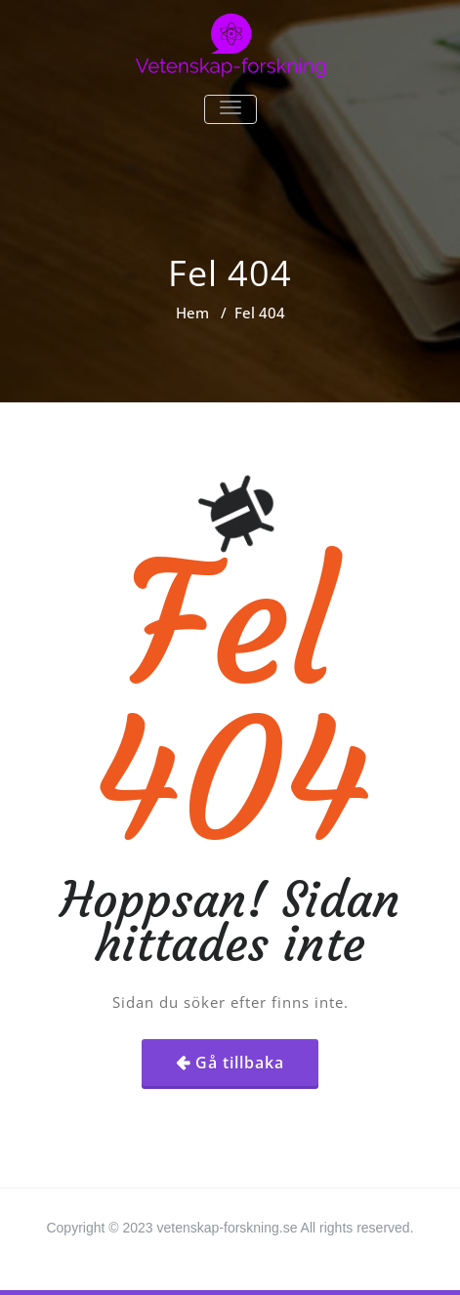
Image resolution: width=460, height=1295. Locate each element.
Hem (192, 312)
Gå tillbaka (239, 1062)
